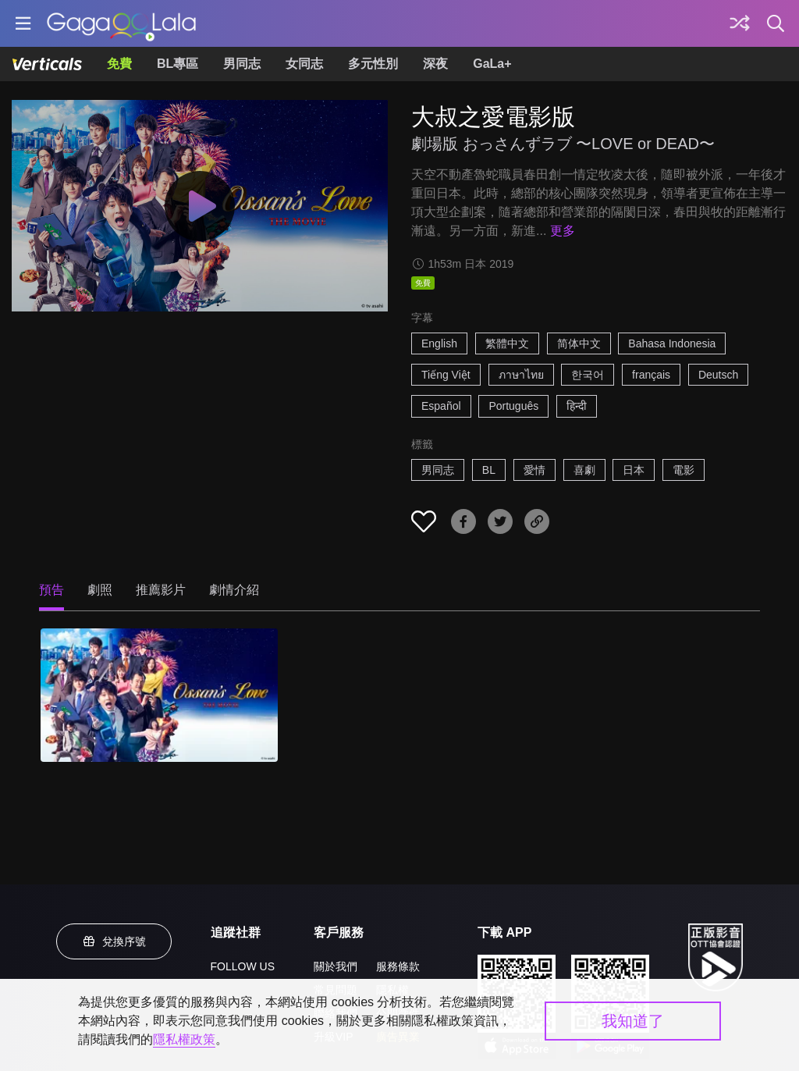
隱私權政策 (184, 1039)
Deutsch (718, 374)
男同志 (242, 63)
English (439, 343)
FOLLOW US (243, 966)
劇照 (99, 589)
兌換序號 (114, 941)
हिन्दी (576, 406)
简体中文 (579, 343)
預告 (51, 589)
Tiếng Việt (446, 374)
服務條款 (398, 966)
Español (441, 406)
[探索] (739, 23)
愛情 (534, 470)
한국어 (587, 374)
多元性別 (373, 63)
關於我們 (335, 966)
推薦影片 (161, 589)
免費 (119, 63)
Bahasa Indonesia (672, 343)
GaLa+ (492, 63)
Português (513, 406)
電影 (683, 470)
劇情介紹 (234, 589)
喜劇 (584, 470)
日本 (634, 470)
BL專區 (177, 63)
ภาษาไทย (521, 374)
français (651, 374)
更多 (562, 230)
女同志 (304, 63)
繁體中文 (507, 343)
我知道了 (633, 1021)
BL (488, 470)
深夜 (435, 63)
